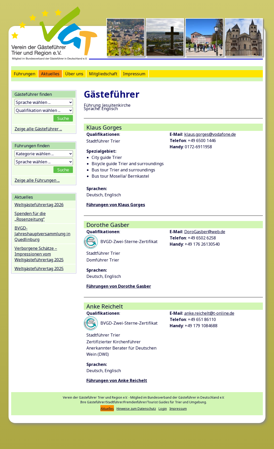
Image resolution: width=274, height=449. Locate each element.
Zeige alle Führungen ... (37, 180)
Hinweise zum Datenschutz (136, 408)
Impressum (134, 74)
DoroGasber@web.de (204, 231)
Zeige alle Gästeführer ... (38, 129)
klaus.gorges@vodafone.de (210, 134)
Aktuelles (50, 74)
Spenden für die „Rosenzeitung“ (30, 216)
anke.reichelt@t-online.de (209, 313)
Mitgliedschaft (103, 74)
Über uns (74, 74)
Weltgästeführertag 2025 (39, 268)
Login (163, 408)
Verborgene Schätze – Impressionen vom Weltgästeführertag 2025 (39, 254)
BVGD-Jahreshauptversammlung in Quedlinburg (42, 233)
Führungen (24, 74)
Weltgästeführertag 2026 (39, 204)
